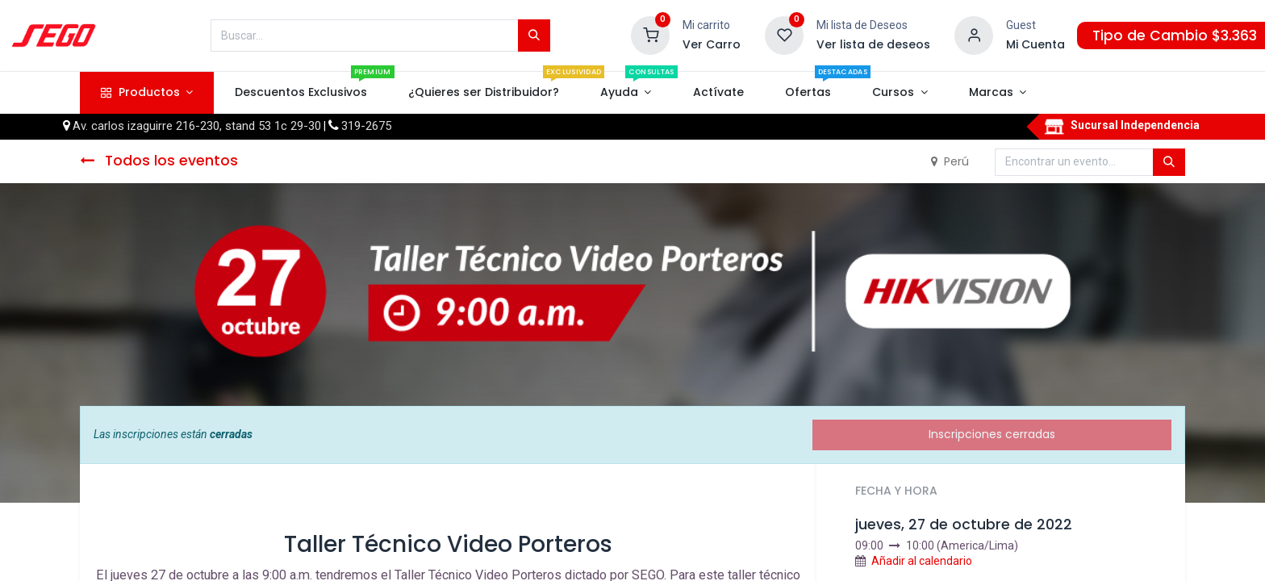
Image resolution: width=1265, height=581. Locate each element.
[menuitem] (300, 93)
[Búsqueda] (534, 35)
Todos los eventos (159, 160)
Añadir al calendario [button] (921, 560)
